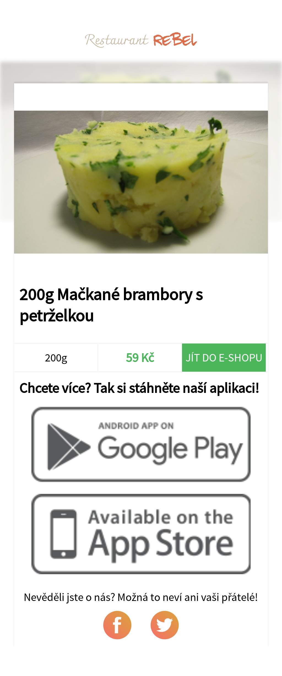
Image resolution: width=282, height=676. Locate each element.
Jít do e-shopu (224, 357)
